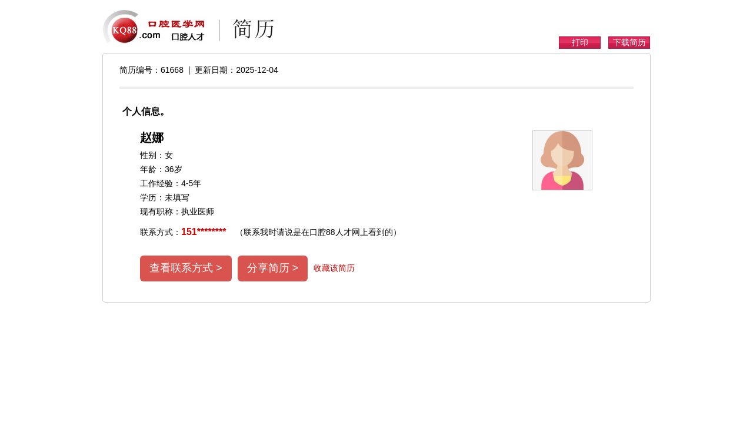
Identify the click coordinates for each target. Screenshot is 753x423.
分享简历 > (273, 268)
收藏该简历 (334, 268)
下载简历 (629, 42)
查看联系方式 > (185, 268)
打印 (580, 42)
